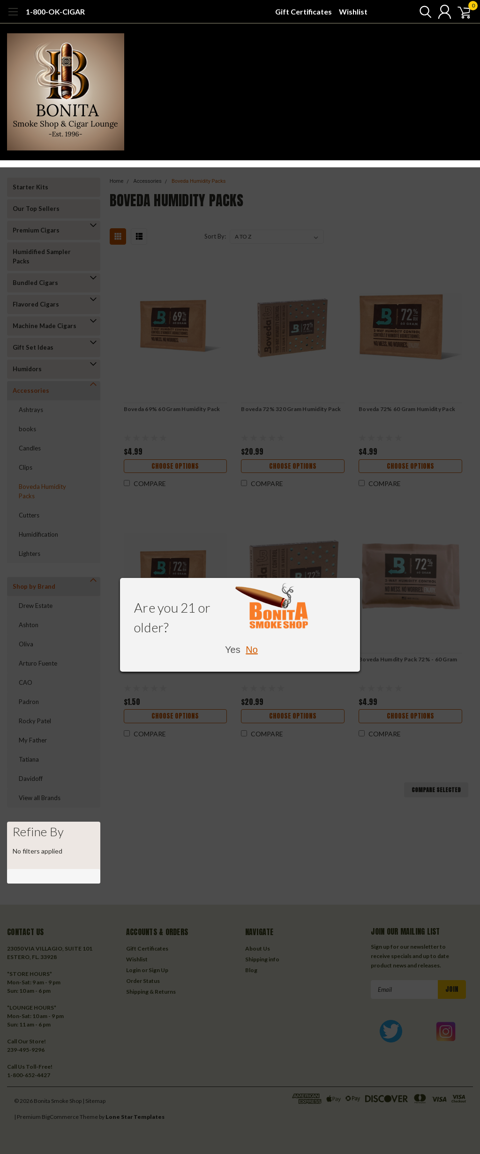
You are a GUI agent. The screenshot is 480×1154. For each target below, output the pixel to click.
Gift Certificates (303, 11)
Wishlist (353, 11)
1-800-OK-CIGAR (55, 11)
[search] (418, 11)
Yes (232, 649)
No (252, 649)
